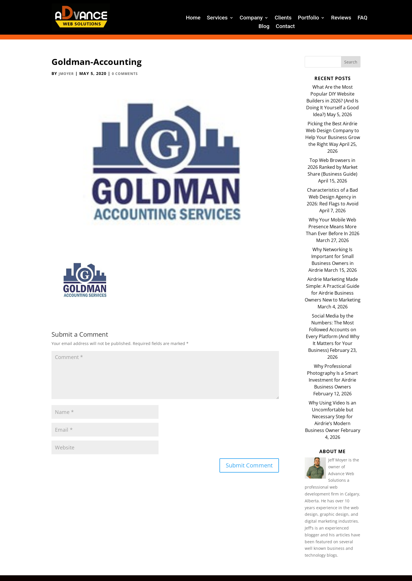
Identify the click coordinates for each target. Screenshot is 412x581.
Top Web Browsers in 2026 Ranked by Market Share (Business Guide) (333, 167)
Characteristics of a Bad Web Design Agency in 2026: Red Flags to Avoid (332, 197)
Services (217, 18)
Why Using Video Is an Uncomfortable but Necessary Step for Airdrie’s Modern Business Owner (330, 416)
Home (193, 18)
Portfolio (308, 18)
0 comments (125, 73)
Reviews (341, 18)
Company (251, 18)
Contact (285, 26)
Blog (263, 26)
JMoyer (66, 73)
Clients (283, 18)
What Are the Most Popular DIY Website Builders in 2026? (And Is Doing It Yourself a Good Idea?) (332, 101)
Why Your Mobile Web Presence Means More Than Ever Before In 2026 (332, 227)
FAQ (362, 18)
